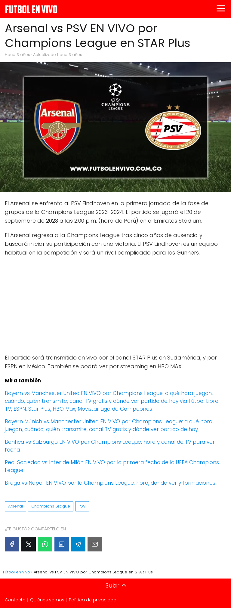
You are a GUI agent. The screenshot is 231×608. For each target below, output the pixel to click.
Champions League (50, 506)
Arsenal (15, 506)
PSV (82, 506)
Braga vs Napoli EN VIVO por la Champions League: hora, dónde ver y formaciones (110, 482)
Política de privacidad (92, 600)
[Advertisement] (115, 305)
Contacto (15, 600)
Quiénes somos (47, 600)
